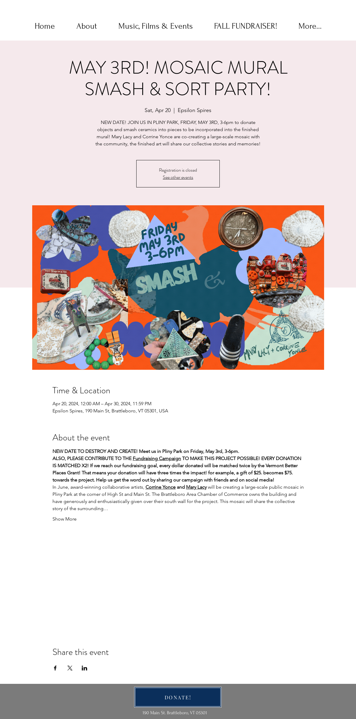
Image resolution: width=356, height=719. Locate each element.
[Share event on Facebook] (55, 668)
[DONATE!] (178, 697)
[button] (87, 26)
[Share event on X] (70, 668)
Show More (64, 519)
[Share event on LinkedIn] (84, 668)
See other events (178, 177)
